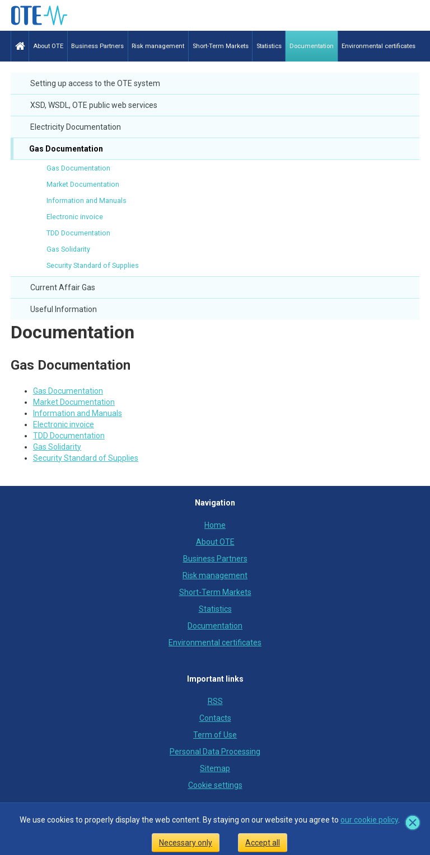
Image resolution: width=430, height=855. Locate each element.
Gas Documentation (65, 148)
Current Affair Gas (62, 287)
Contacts (215, 718)
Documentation (72, 332)
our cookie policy (369, 819)
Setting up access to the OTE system (95, 83)
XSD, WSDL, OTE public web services (93, 105)
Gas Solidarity (68, 249)
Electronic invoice (74, 216)
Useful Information (63, 309)
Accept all (262, 842)
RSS (215, 701)
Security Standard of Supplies (92, 265)
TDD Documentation (78, 233)
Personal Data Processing (215, 751)
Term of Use (215, 734)
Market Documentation (82, 184)
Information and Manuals (86, 200)
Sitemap (215, 768)
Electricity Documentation (75, 126)
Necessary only (185, 842)
